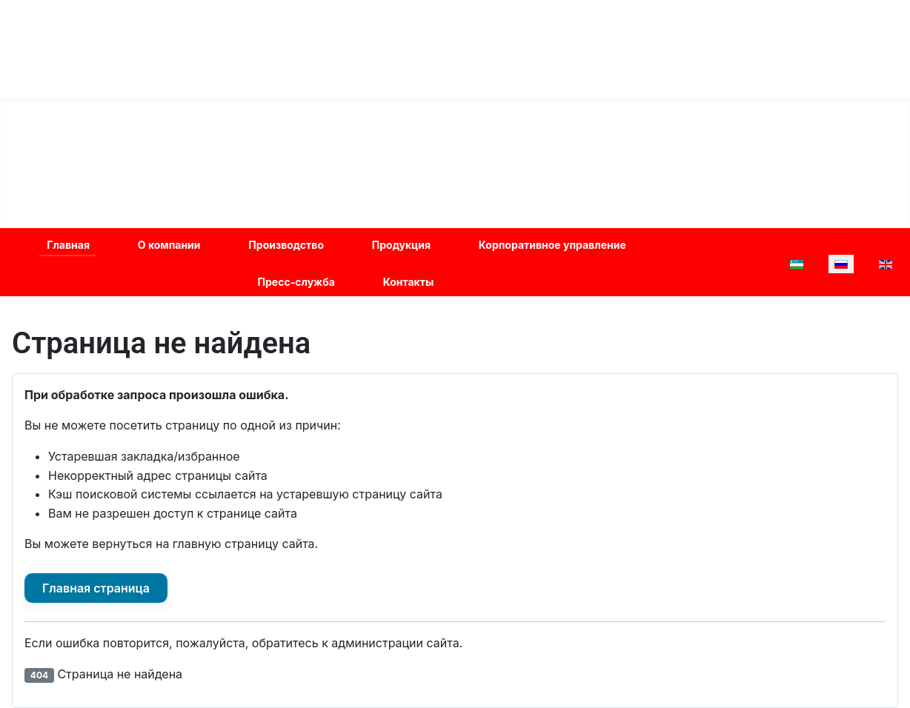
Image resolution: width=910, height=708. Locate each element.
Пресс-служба (296, 281)
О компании (169, 244)
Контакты (408, 281)
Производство (286, 244)
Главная (68, 244)
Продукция (401, 244)
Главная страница (96, 588)
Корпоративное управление (552, 244)
